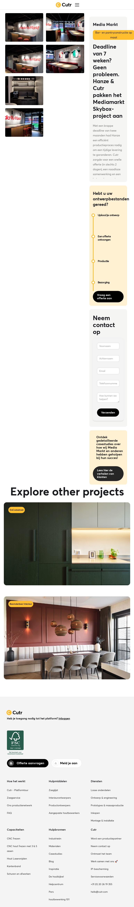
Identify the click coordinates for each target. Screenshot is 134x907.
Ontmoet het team (101, 853)
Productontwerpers (59, 805)
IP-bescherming (99, 869)
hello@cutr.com (99, 891)
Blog (51, 861)
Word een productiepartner (106, 838)
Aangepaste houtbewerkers (64, 813)
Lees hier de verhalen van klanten (105, 473)
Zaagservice (13, 797)
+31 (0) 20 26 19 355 (101, 884)
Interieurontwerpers (60, 797)
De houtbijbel (56, 876)
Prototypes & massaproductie (107, 805)
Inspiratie (54, 869)
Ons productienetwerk (19, 805)
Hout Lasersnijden (17, 858)
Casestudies (55, 853)
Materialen (55, 846)
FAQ (9, 813)
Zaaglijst (53, 790)
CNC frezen (13, 838)
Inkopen (95, 813)
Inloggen (64, 718)
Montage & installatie (102, 820)
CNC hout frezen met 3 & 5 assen (22, 849)
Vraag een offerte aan (104, 296)
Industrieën (55, 838)
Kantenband (14, 866)
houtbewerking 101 (59, 899)
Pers (51, 891)
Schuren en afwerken (19, 873)
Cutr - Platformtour (17, 790)
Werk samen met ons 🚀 (104, 861)
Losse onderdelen (101, 790)
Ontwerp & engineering (104, 797)
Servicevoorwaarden (102, 876)
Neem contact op (100, 846)
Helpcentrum (56, 884)
